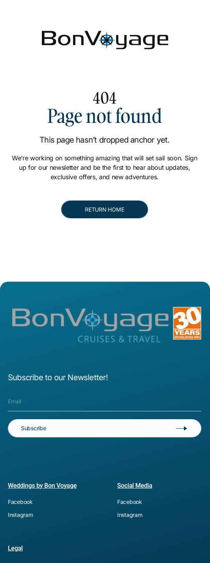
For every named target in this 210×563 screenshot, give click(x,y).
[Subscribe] (104, 428)
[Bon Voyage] (37, 27)
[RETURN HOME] (104, 210)
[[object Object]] (107, 6)
